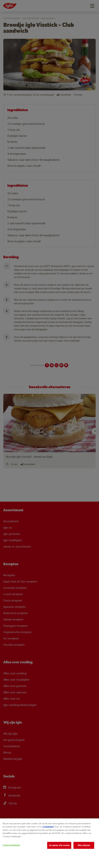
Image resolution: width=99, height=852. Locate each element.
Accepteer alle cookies (59, 845)
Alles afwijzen (84, 845)
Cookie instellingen (11, 845)
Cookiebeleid (48, 826)
